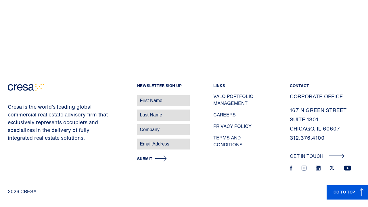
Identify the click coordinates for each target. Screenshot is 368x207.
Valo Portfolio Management (233, 100)
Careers (224, 114)
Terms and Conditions (228, 141)
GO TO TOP (344, 192)
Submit (144, 158)
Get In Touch (317, 156)
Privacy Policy (232, 126)
